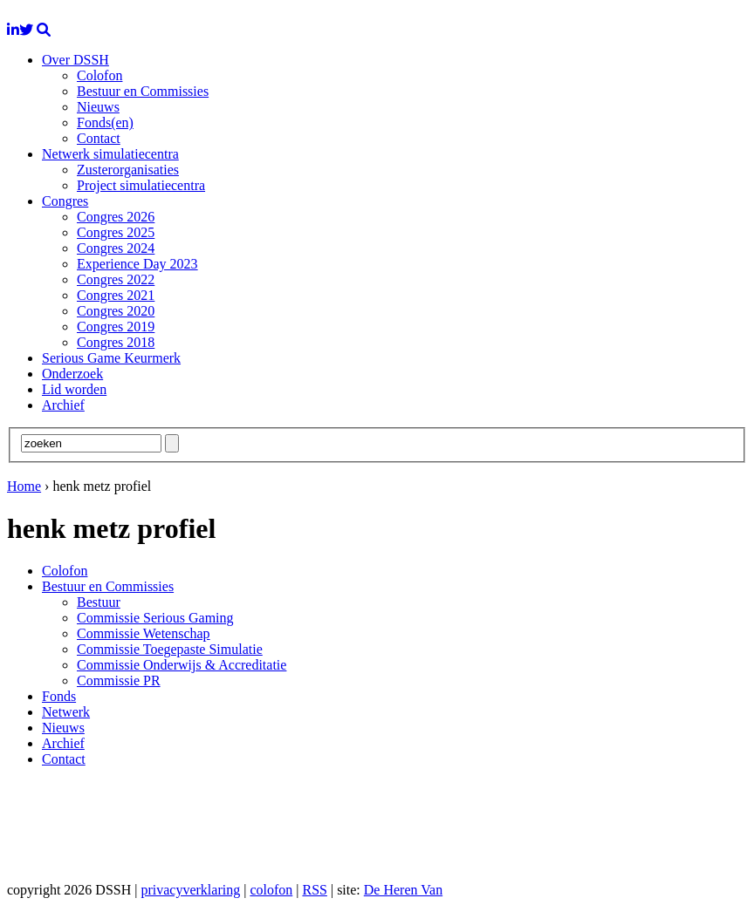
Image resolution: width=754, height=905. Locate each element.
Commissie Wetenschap (143, 633)
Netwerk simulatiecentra (110, 153)
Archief (63, 405)
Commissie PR (119, 680)
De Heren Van (403, 889)
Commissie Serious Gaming (155, 617)
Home (24, 486)
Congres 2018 (115, 342)
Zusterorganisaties (128, 169)
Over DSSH (75, 59)
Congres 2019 (115, 326)
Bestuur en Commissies (143, 91)
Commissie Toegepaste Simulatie (170, 649)
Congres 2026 (115, 216)
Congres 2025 (115, 232)
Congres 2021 (115, 295)
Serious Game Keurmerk (111, 357)
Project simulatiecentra (141, 185)
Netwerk (66, 711)
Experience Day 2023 (137, 263)
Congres (65, 201)
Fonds (59, 696)
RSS (314, 889)
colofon (271, 889)
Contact (98, 138)
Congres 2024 (115, 248)
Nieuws (98, 106)
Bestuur (98, 602)
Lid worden (74, 389)
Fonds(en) (105, 122)
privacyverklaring (190, 889)
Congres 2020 (115, 310)
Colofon (99, 75)
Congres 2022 (115, 279)
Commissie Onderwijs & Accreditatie (181, 664)
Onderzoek (72, 373)
